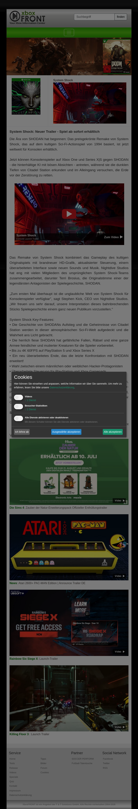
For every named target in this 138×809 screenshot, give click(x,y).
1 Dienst (30, 400)
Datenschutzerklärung (62, 387)
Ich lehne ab (22, 431)
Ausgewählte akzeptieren (66, 431)
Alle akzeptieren (113, 431)
